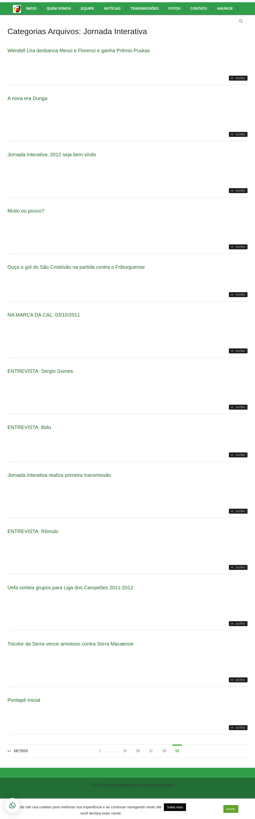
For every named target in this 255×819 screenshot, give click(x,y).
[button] (217, 809)
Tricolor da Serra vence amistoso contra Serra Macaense (70, 644)
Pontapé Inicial (23, 700)
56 (138, 751)
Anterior (17, 751)
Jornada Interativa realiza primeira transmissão (59, 475)
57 (151, 751)
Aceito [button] (230, 809)
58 (164, 751)
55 (125, 751)
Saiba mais (175, 807)
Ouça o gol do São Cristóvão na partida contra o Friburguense (76, 267)
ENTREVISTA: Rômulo (32, 531)
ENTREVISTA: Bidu (29, 427)
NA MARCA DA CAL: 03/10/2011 (43, 315)
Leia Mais (238, 78)
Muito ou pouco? (25, 211)
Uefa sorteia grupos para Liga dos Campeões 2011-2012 (70, 587)
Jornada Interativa (25, 76)
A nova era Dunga (27, 98)
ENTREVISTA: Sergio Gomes (40, 371)
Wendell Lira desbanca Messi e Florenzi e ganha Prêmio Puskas (78, 50)
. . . (112, 751)
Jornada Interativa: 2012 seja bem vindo (51, 154)
